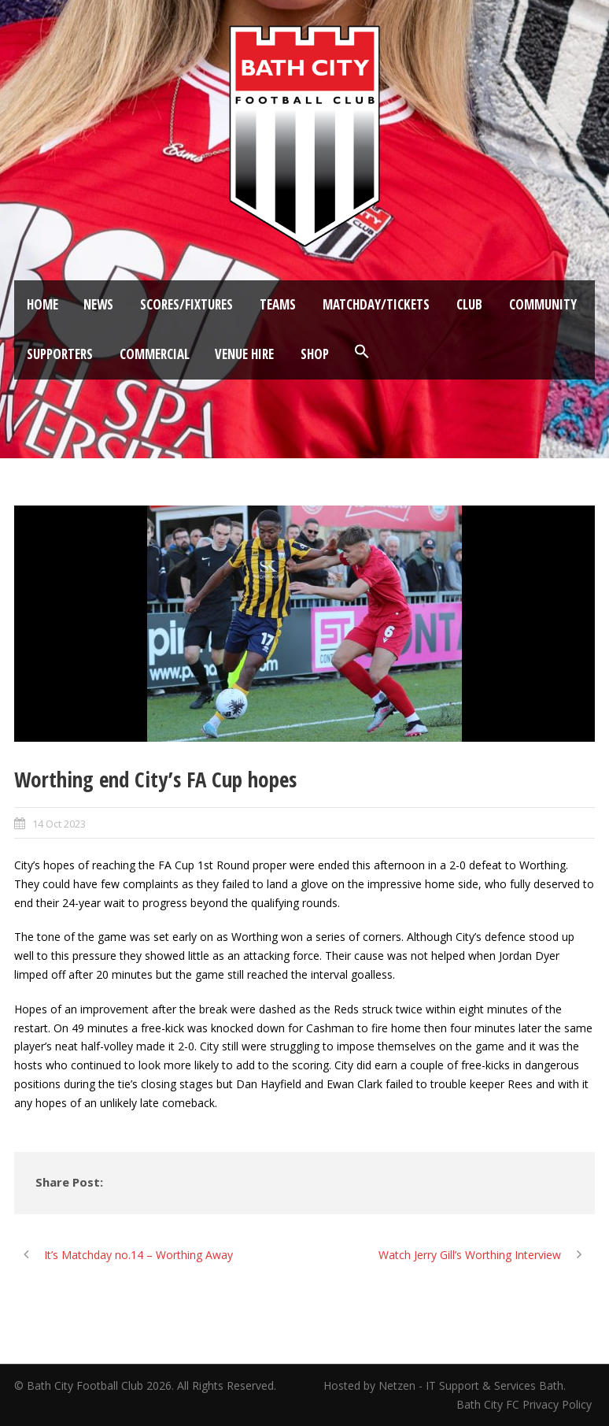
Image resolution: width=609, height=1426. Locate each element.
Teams (278, 304)
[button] (361, 352)
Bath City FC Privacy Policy (525, 1404)
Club (469, 304)
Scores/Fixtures (186, 304)
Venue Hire (244, 354)
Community (543, 304)
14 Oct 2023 (59, 824)
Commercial (155, 354)
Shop (315, 354)
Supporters (60, 354)
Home (42, 304)
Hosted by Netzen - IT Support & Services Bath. (444, 1385)
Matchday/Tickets (376, 304)
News (98, 304)
